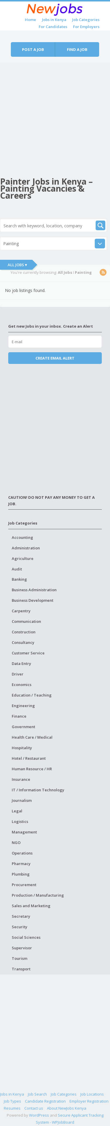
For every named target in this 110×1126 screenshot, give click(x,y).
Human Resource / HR (32, 768)
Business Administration (34, 589)
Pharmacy (21, 863)
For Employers (86, 26)
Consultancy (23, 642)
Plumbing (21, 874)
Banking (19, 579)
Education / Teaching (32, 695)
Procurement (24, 884)
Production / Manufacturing (38, 895)
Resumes (12, 1108)
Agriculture (22, 558)
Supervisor (22, 947)
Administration (26, 548)
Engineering (23, 705)
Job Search (37, 1094)
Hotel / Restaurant (29, 758)
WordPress (39, 1115)
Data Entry (21, 663)
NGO (16, 842)
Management (24, 832)
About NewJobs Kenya (66, 1108)
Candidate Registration (45, 1101)
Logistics (20, 821)
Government (23, 726)
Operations (22, 853)
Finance (19, 716)
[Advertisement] (55, 117)
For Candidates (53, 26)
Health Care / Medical (32, 737)
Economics (21, 684)
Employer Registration (89, 1101)
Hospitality (22, 747)
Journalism (22, 800)
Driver (17, 674)
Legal (17, 811)
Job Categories (85, 19)
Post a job (33, 49)
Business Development (32, 600)
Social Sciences (26, 937)
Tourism (19, 958)
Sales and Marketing (31, 905)
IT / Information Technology (38, 790)
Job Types (12, 1101)
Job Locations (92, 1094)
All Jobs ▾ (17, 264)
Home (30, 19)
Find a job (77, 49)
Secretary (21, 916)
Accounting (22, 537)
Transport (21, 969)
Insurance (21, 779)
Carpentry (21, 610)
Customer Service (28, 653)
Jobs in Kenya (54, 19)
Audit (17, 569)
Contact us (33, 1108)
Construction (23, 632)
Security (19, 926)
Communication (26, 621)
